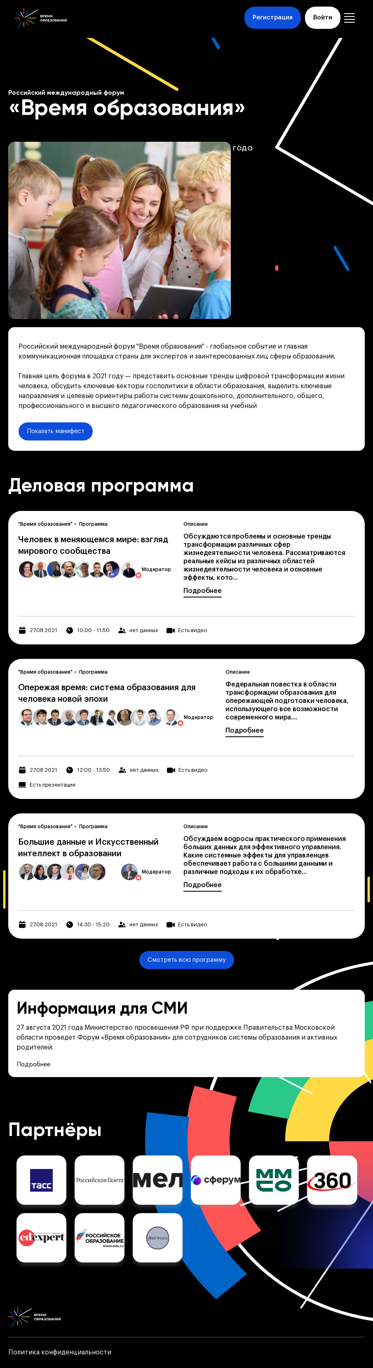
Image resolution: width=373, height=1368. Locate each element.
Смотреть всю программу (187, 960)
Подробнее (202, 591)
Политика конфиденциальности (59, 1352)
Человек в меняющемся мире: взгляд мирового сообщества (93, 545)
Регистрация (273, 17)
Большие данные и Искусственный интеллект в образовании (88, 848)
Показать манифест (55, 431)
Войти (322, 17)
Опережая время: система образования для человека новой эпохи (107, 693)
